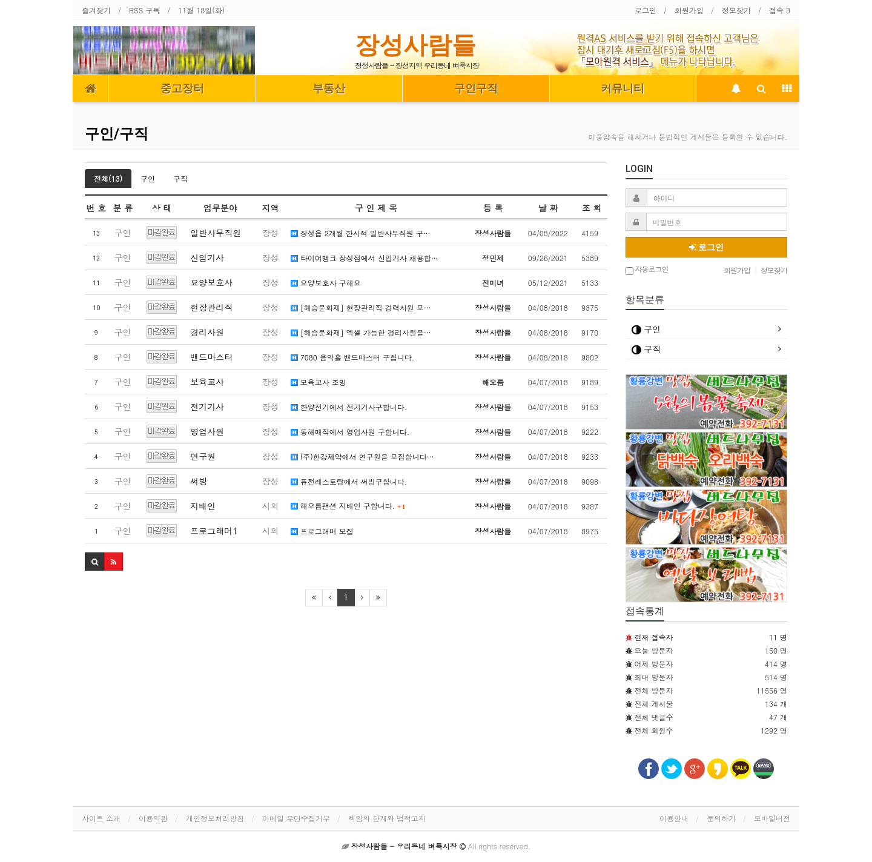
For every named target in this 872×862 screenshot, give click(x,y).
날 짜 (548, 208)
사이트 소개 (101, 818)
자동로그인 (647, 270)
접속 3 (779, 10)
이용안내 (674, 818)
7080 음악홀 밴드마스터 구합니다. (353, 357)
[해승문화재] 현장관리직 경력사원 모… (361, 307)
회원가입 (689, 10)
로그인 (645, 10)
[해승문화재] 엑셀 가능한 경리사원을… (361, 332)
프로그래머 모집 (322, 531)
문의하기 (721, 818)
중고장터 (182, 88)
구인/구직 (116, 133)
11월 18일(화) (201, 10)
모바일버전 (772, 818)
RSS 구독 (144, 10)
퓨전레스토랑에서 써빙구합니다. (349, 481)
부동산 (328, 88)
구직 (180, 178)
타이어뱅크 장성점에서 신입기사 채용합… (364, 258)
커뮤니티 (622, 88)
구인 (147, 178)
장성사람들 (415, 44)
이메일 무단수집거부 (296, 818)
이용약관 (153, 818)
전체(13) (108, 178)
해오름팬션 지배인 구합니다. (348, 505)
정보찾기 (736, 10)
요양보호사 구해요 (326, 282)
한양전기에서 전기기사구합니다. (349, 407)
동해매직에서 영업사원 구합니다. (350, 431)
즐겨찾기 (96, 10)
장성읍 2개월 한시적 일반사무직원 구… (361, 233)
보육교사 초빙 (318, 382)
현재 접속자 (654, 637)
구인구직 (476, 88)
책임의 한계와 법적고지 (387, 818)
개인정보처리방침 (215, 818)
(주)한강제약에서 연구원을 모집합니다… (362, 456)
